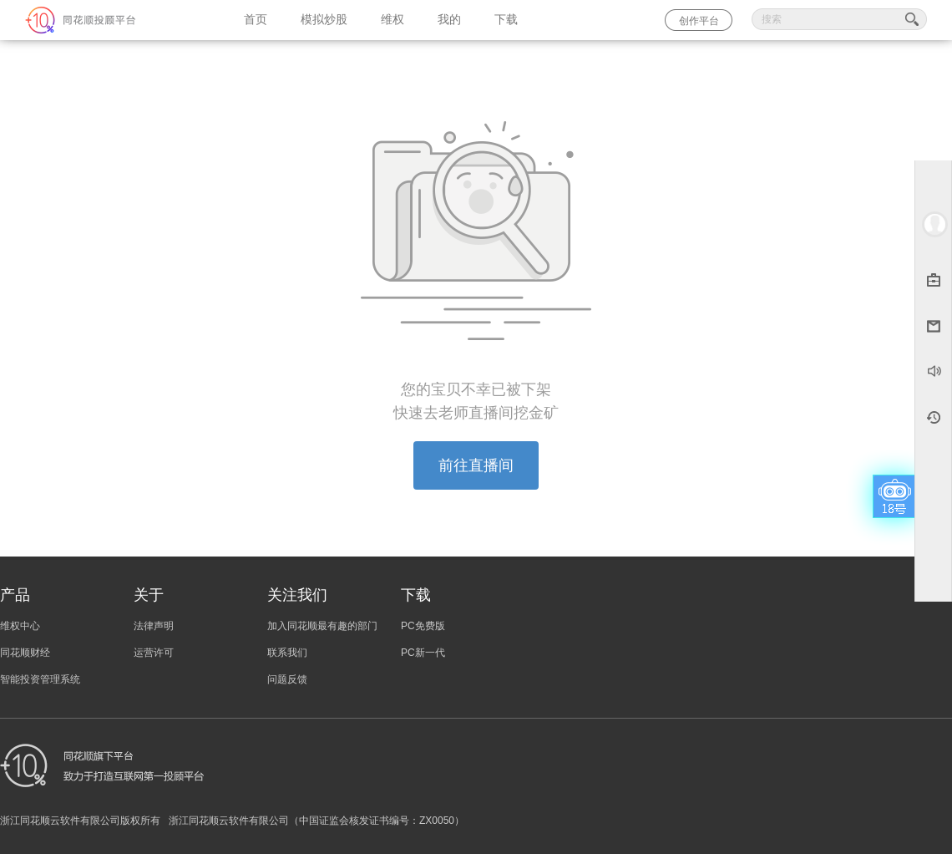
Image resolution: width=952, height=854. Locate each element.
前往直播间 (476, 465)
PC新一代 (423, 652)
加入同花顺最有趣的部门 (322, 626)
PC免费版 (423, 626)
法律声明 (154, 626)
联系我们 (287, 652)
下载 (506, 19)
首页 (255, 19)
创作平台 (699, 21)
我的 (449, 19)
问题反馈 (287, 679)
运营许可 (154, 652)
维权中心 (20, 626)
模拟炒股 (324, 19)
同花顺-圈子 (113, 20)
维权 (392, 19)
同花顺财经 (25, 652)
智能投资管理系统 (40, 679)
